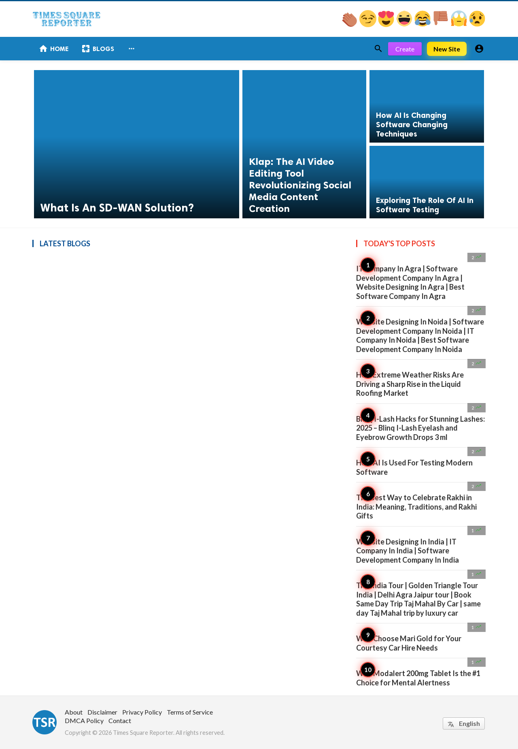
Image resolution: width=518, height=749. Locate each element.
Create (404, 49)
